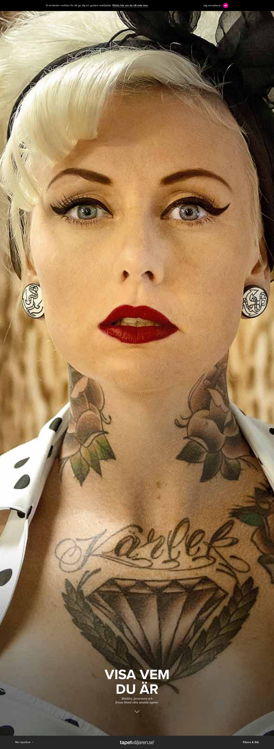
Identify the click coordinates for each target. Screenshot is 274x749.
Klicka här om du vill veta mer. (130, 5)
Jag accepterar (212, 5)
